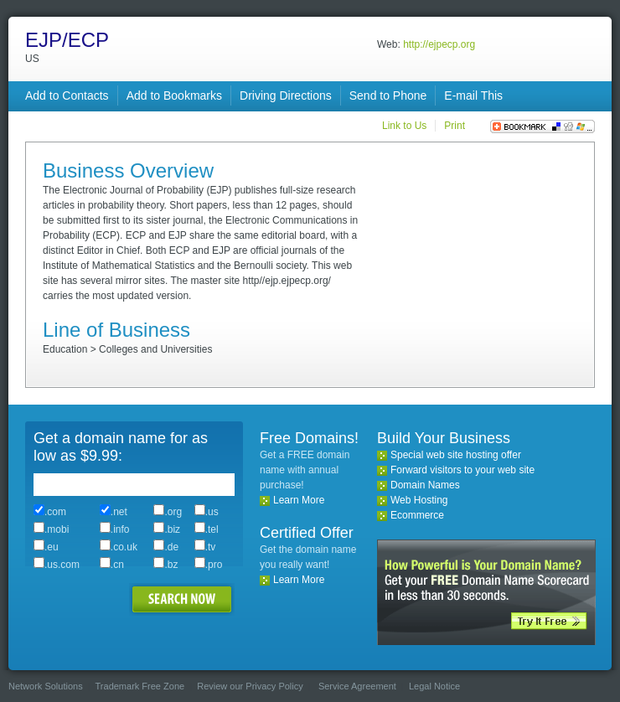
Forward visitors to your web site (462, 470)
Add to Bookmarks (174, 95)
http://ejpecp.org (439, 44)
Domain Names (425, 485)
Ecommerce (417, 515)
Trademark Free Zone (140, 686)
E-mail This (473, 95)
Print (454, 126)
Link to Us (404, 126)
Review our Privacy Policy (250, 686)
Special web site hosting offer (455, 455)
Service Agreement (357, 686)
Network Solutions (45, 686)
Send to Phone (388, 95)
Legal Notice (434, 686)
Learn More (298, 500)
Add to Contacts (67, 95)
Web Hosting (418, 500)
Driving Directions (286, 95)
